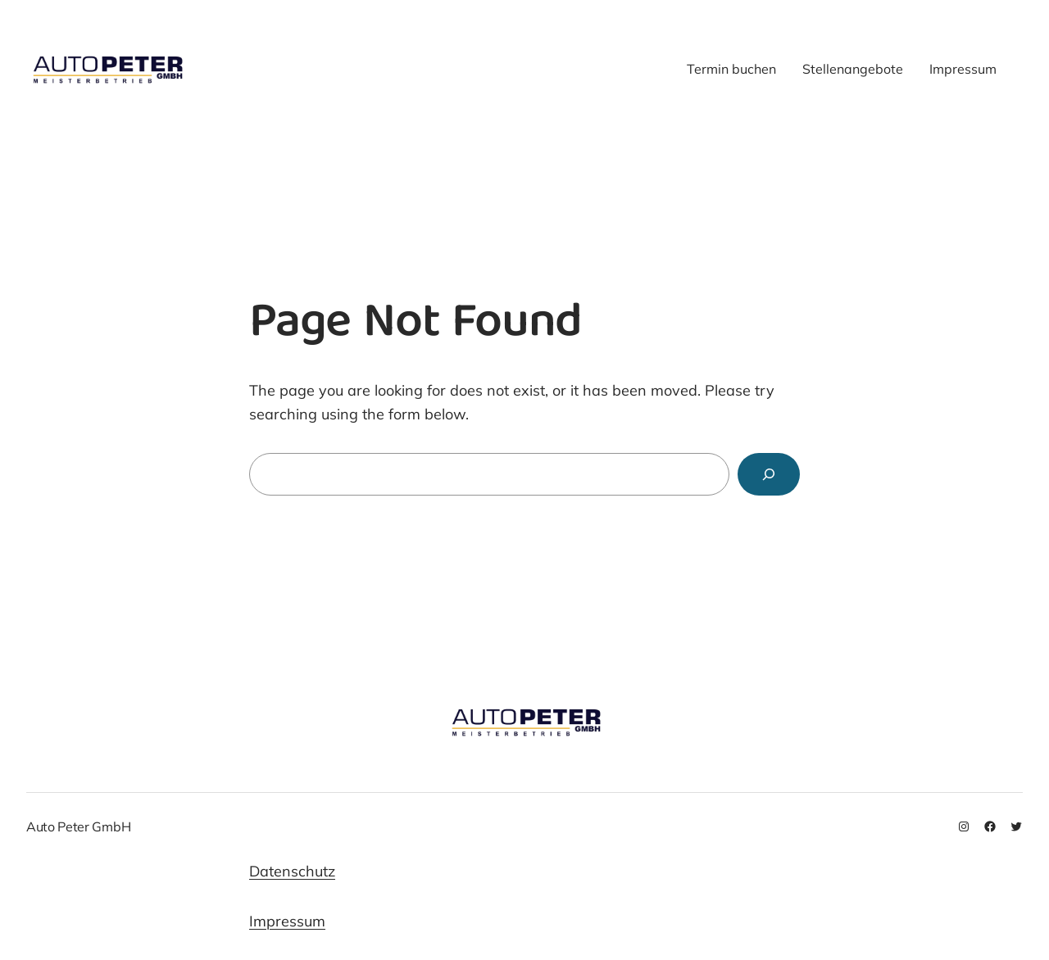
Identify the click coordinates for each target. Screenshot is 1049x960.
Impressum (287, 921)
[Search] (769, 474)
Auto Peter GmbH (81, 826)
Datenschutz (292, 871)
